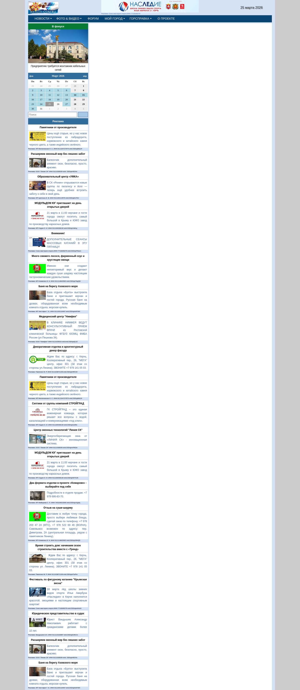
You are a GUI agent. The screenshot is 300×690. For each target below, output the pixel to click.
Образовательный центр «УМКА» (58, 176)
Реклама (58, 121)
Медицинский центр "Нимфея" (58, 316)
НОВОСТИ (42, 18)
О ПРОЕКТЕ (166, 18)
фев (31, 76)
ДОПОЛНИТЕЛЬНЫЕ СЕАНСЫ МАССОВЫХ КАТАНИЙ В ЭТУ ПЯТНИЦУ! (67, 243)
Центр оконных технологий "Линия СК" (58, 430)
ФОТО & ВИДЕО (67, 18)
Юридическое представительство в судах (58, 613)
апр (85, 76)
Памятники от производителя (58, 127)
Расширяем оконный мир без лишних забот (58, 153)
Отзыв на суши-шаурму (58, 507)
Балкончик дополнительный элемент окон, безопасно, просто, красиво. (67, 163)
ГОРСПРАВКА (139, 18)
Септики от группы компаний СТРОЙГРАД (58, 403)
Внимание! (58, 233)
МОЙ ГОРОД (113, 18)
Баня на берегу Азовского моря (58, 286)
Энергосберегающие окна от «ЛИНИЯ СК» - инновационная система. (67, 440)
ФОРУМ (93, 18)
